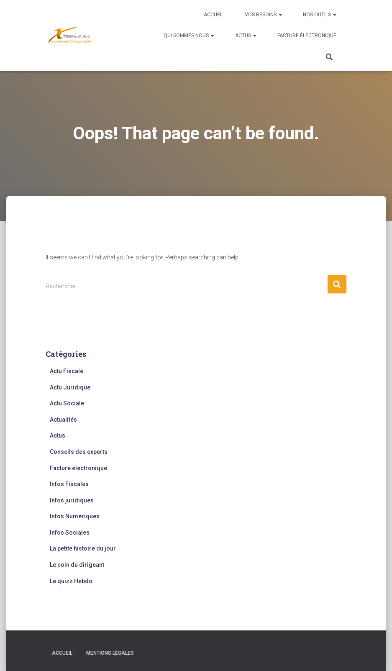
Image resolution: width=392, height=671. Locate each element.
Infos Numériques (75, 516)
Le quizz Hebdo (71, 581)
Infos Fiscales (69, 484)
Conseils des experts (79, 451)
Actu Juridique (70, 387)
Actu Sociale (67, 403)
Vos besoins (263, 15)
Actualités (63, 419)
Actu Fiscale (66, 371)
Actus (245, 35)
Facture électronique (306, 35)
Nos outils (319, 15)
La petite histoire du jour (83, 548)
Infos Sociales (70, 532)
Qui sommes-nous (189, 35)
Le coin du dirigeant (77, 564)
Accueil (214, 15)
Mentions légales (110, 653)
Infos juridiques (72, 500)
